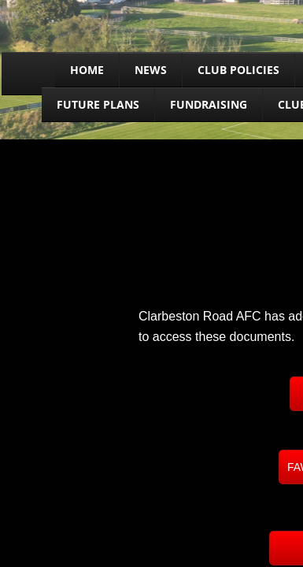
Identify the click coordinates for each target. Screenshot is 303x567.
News (151, 69)
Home (87, 69)
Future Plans (98, 104)
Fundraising (208, 104)
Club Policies (238, 69)
